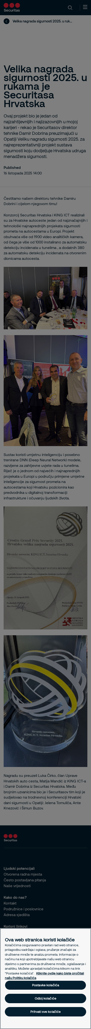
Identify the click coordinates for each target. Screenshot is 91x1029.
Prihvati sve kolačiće (45, 1012)
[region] (45, 978)
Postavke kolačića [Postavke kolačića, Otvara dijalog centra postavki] (45, 985)
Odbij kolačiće (45, 998)
